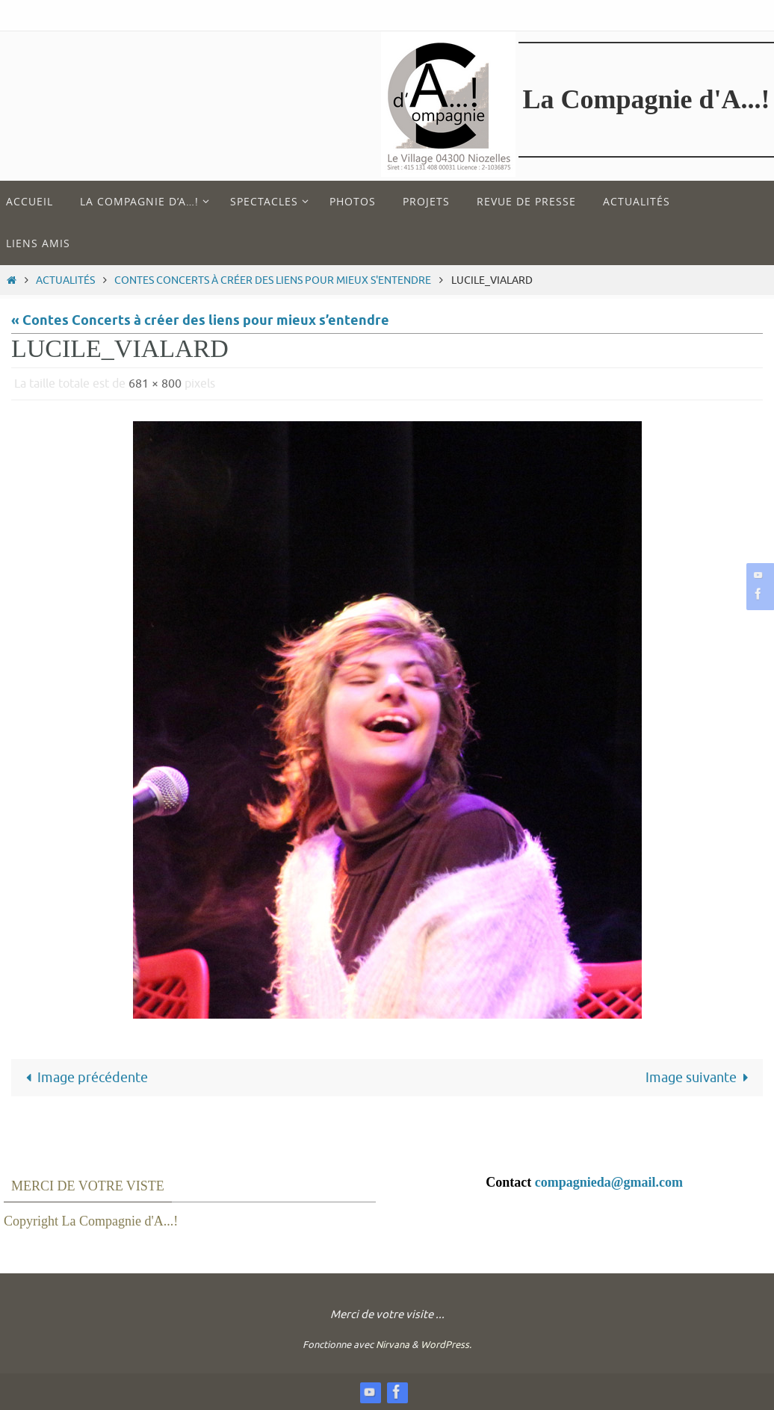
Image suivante (700, 1077)
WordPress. (446, 1344)
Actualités (65, 280)
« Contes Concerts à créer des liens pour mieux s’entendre (200, 321)
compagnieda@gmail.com (609, 1182)
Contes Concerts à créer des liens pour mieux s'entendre (272, 280)
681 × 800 (155, 383)
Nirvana (392, 1344)
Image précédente (83, 1077)
